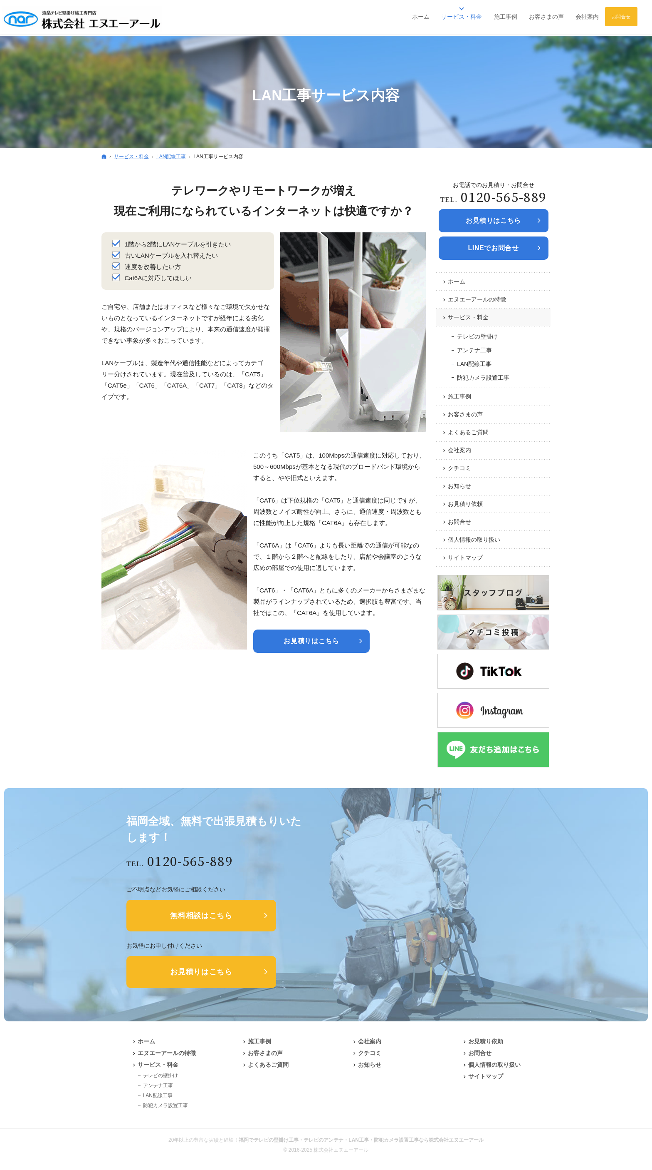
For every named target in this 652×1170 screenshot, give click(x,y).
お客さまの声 (465, 414)
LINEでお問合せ (493, 247)
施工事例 (459, 396)
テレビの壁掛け (477, 336)
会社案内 (459, 450)
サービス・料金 (468, 317)
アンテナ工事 (474, 350)
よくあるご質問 (468, 432)
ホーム (456, 281)
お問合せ (459, 521)
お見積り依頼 (465, 503)
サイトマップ (465, 557)
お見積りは (493, 221)
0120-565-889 (503, 198)
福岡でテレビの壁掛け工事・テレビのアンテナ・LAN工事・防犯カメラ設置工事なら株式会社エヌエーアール (361, 1140)
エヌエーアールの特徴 (477, 299)
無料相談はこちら (201, 915)
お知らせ (459, 486)
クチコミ (459, 468)
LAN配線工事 (474, 364)
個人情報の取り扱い (474, 539)
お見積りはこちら (311, 641)
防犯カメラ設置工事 (483, 377)
